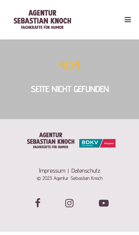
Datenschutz (85, 170)
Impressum (52, 170)
